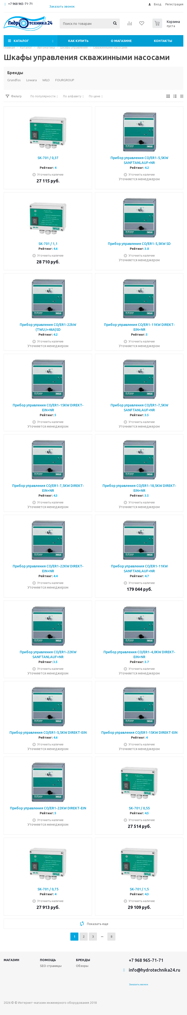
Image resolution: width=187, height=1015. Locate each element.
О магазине (121, 40)
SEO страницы (51, 965)
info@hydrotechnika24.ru (154, 969)
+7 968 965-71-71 (20, 3)
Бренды (83, 960)
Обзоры (82, 965)
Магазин (11, 960)
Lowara (31, 80)
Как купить (78, 40)
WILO (46, 80)
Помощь (48, 960)
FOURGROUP (64, 80)
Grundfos (14, 80)
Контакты (163, 40)
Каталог (21, 40)
